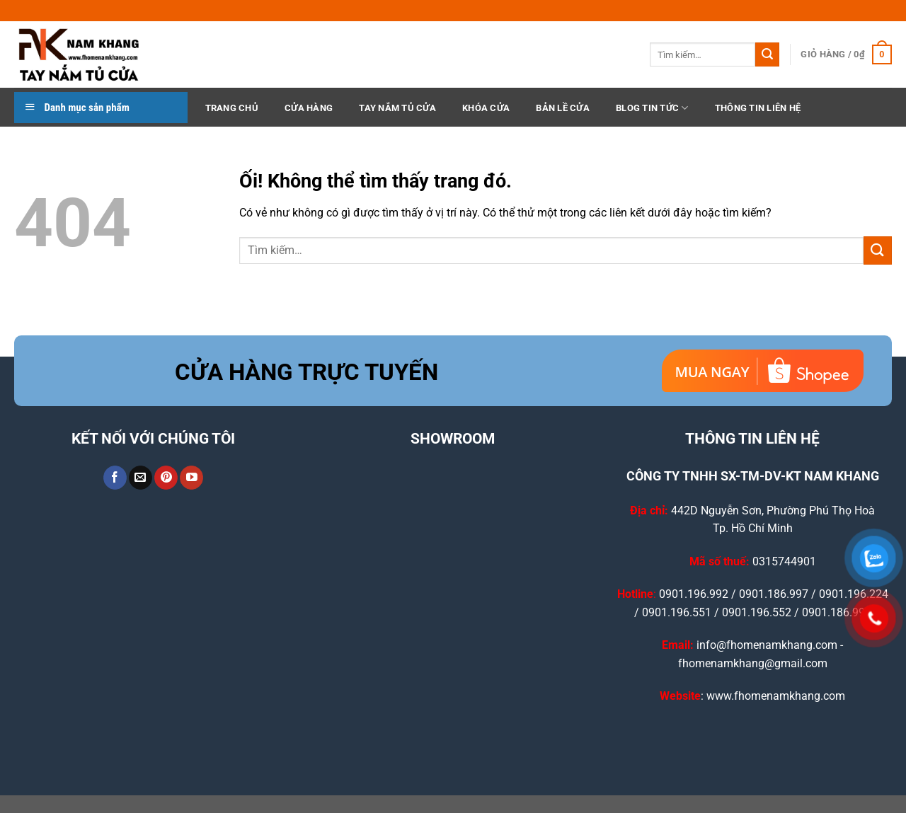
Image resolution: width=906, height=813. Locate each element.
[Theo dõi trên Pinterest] (166, 478)
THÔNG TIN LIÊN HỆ (758, 108)
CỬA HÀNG (309, 108)
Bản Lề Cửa (563, 108)
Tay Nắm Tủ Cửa (397, 108)
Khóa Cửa (486, 108)
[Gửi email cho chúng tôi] (140, 478)
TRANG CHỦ (231, 108)
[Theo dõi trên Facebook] (115, 478)
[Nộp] (767, 54)
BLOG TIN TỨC (652, 108)
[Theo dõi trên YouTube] (191, 478)
